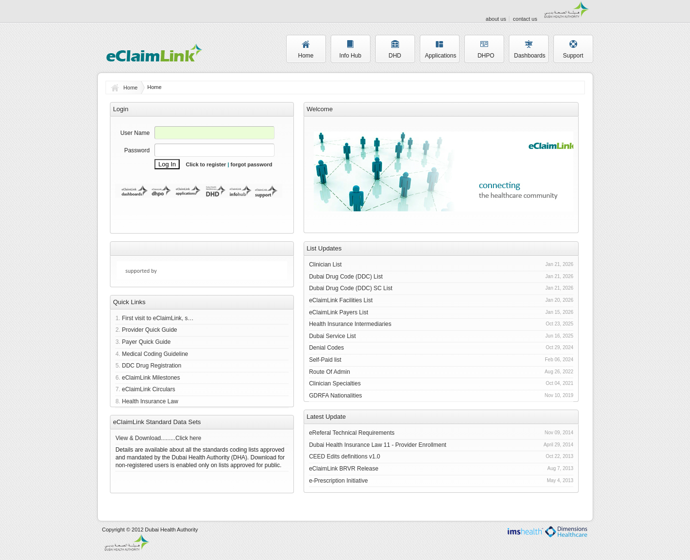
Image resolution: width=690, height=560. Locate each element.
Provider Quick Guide (149, 329)
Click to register (206, 164)
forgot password (251, 164)
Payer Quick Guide (146, 342)
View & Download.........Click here (158, 438)
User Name (135, 133)
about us (496, 19)
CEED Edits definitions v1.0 (344, 456)
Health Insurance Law (150, 401)
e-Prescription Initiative (338, 480)
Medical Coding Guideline (155, 354)
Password (137, 150)
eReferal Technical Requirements (352, 432)
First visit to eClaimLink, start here (158, 318)
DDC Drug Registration (152, 365)
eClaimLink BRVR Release (343, 468)
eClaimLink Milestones (151, 377)
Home (130, 87)
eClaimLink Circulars (148, 389)
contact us (525, 19)
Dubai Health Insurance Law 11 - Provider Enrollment (377, 445)
